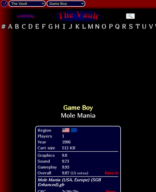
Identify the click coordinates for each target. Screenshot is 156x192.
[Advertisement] (78, 65)
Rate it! (111, 173)
